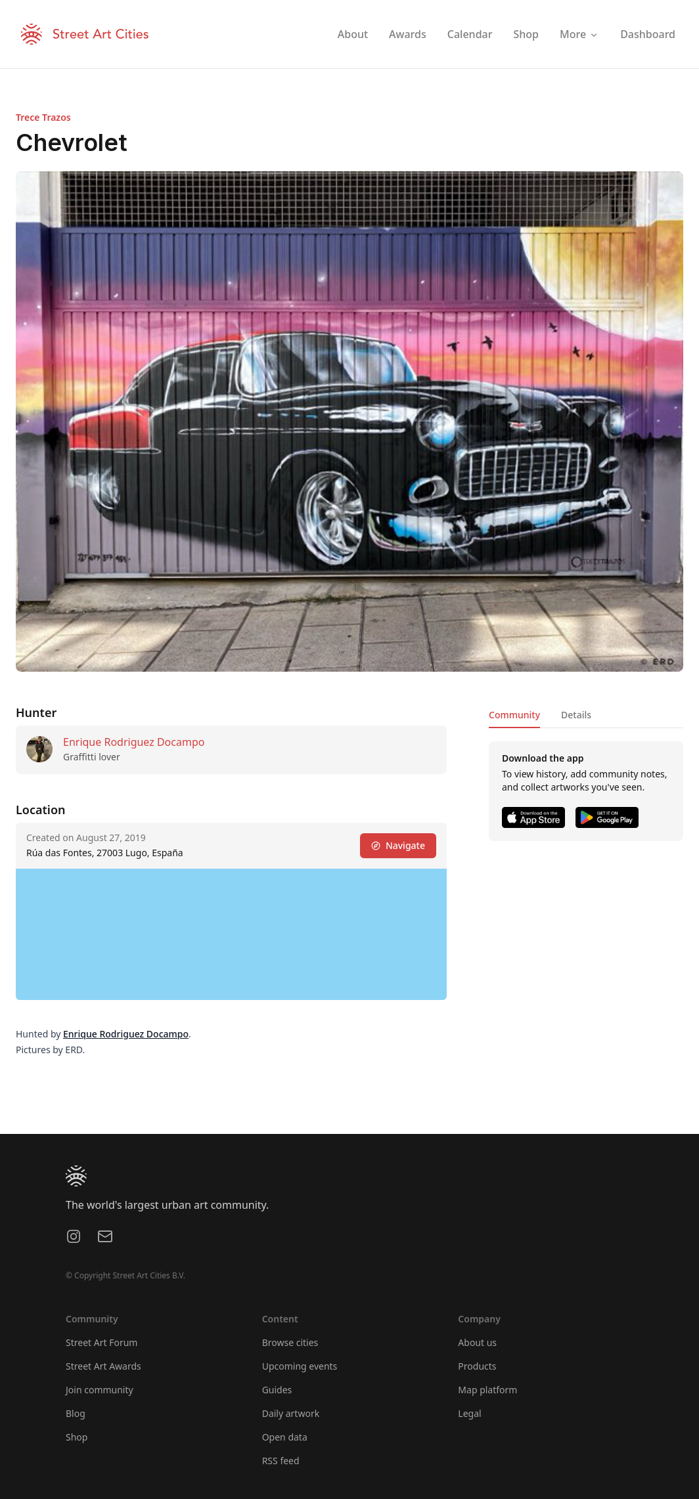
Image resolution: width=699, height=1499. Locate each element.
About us (477, 1342)
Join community (99, 1389)
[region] (231, 934)
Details (576, 714)
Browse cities (290, 1342)
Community (514, 714)
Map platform (487, 1389)
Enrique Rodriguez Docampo (133, 742)
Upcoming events (300, 1366)
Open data (284, 1437)
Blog (75, 1413)
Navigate (398, 845)
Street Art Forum (101, 1342)
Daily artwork (291, 1413)
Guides (277, 1389)
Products (477, 1366)
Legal (469, 1413)
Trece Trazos (43, 117)
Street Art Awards (103, 1366)
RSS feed (281, 1460)
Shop (76, 1437)
